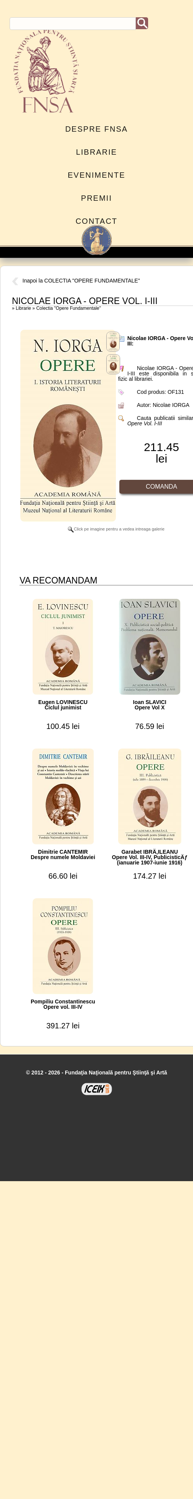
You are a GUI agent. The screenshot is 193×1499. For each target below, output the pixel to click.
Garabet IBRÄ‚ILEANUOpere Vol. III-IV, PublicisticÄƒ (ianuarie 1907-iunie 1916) (150, 857)
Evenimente (96, 175)
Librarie (96, 152)
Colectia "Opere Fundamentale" (68, 308)
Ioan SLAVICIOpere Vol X (150, 705)
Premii (96, 198)
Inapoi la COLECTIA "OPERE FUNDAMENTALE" (76, 281)
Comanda (161, 486)
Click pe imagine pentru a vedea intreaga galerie (116, 529)
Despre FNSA (96, 129)
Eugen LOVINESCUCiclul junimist (62, 705)
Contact (96, 221)
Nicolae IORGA (171, 405)
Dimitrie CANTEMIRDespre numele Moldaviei (63, 854)
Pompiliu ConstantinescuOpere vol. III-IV (63, 1004)
